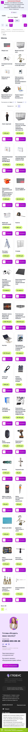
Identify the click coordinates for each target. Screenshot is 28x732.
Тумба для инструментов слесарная (6, 410)
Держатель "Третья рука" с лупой (19, 529)
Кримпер (4, 469)
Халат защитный (6, 124)
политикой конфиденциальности (12, 725)
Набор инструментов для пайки (7, 559)
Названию (19, 102)
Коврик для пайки (7, 527)
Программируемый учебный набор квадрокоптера (20, 158)
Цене (11, 102)
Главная (2, 29)
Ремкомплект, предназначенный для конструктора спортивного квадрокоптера (20, 411)
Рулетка (17, 222)
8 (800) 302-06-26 (11, 641)
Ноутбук (4, 345)
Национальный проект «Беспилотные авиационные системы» (12, 32)
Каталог (8, 29)
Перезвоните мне (21, 705)
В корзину (9, 139)
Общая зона (4, 50)
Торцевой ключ (19, 469)
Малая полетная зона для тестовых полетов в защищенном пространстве (20, 127)
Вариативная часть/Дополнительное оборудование (6, 96)
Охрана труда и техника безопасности (19, 96)
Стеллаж (17, 251)
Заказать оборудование (10, 665)
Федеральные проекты (18, 29)
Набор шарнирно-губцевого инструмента (7, 589)
